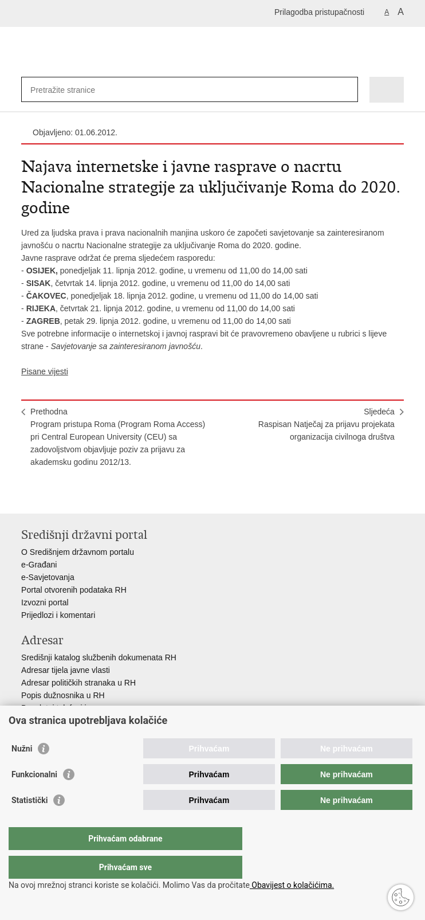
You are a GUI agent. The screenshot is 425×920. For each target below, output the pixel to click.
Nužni (21, 771)
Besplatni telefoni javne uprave (76, 707)
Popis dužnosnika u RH (63, 695)
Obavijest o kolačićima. (292, 885)
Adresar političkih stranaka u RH (78, 682)
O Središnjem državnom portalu (77, 552)
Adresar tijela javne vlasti (65, 670)
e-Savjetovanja (47, 577)
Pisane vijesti (44, 371)
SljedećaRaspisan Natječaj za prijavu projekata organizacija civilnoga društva (326, 424)
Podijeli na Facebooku (52, 496)
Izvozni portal (44, 602)
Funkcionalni (34, 797)
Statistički (29, 823)
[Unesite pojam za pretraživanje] (72, 89)
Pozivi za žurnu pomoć (61, 720)
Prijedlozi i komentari (58, 615)
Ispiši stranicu (27, 496)
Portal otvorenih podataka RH (74, 589)
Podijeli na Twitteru (76, 496)
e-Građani (39, 564)
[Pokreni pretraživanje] (347, 90)
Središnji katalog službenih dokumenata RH (98, 657)
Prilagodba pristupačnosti (319, 12)
